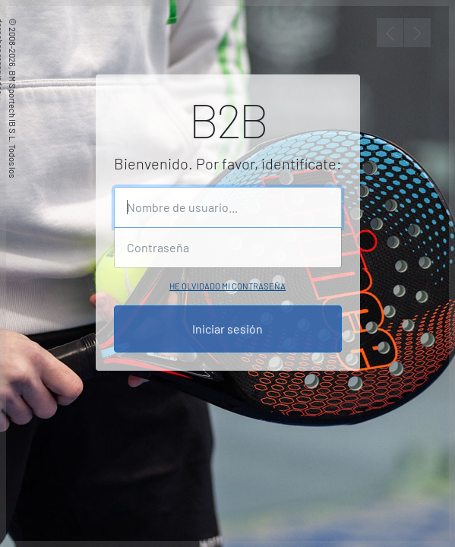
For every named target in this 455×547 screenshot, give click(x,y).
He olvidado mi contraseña (227, 286)
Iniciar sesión (227, 328)
